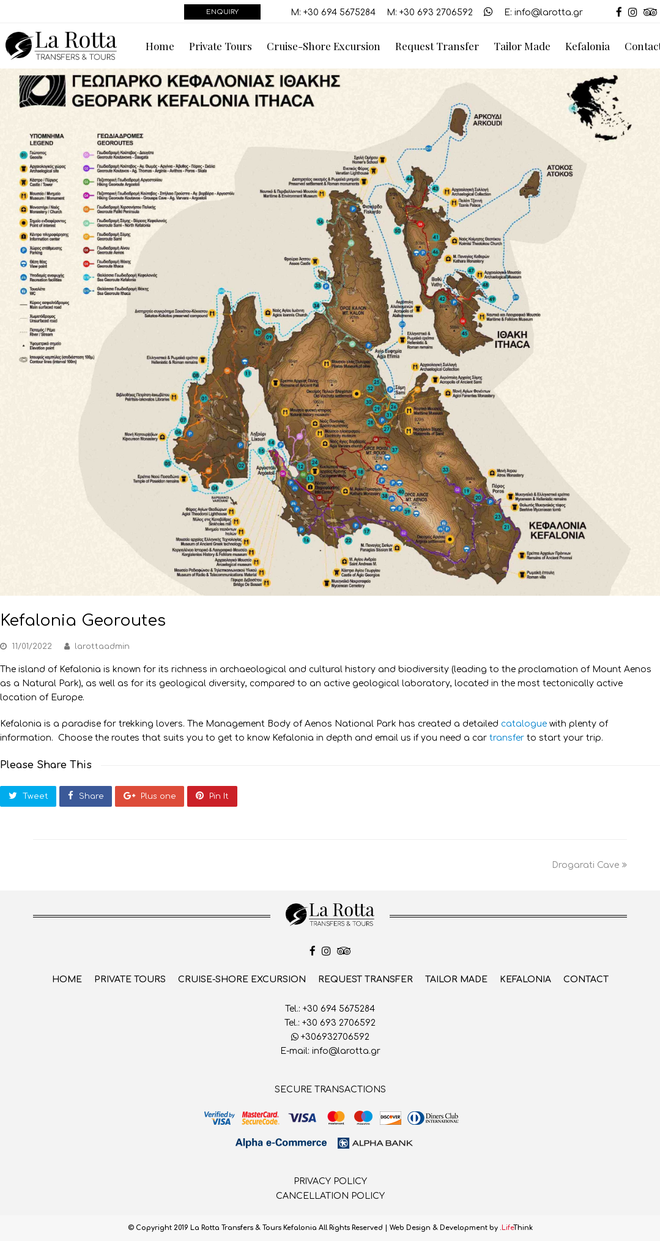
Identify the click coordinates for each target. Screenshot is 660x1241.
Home (67, 979)
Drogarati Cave (589, 865)
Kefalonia (525, 979)
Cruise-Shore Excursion (242, 979)
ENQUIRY (222, 12)
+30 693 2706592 (436, 12)
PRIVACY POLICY (330, 1181)
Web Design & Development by (461, 1228)
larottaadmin (102, 646)
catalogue (524, 723)
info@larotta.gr (548, 12)
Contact (586, 979)
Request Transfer (365, 979)
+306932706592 (330, 1037)
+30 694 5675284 (339, 12)
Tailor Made (456, 979)
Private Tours (130, 979)
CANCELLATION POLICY (330, 1196)
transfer (505, 738)
